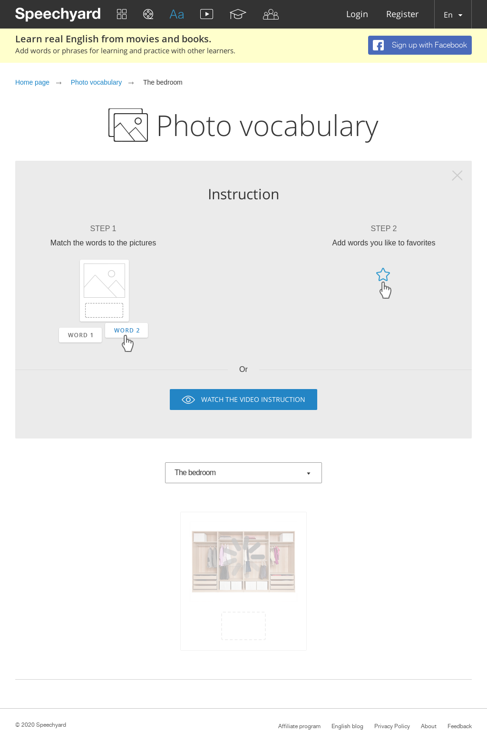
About (429, 726)
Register (402, 15)
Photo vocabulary (96, 82)
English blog (347, 726)
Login (357, 15)
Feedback (460, 726)
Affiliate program (299, 726)
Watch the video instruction (253, 399)
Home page (32, 82)
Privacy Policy (392, 726)
